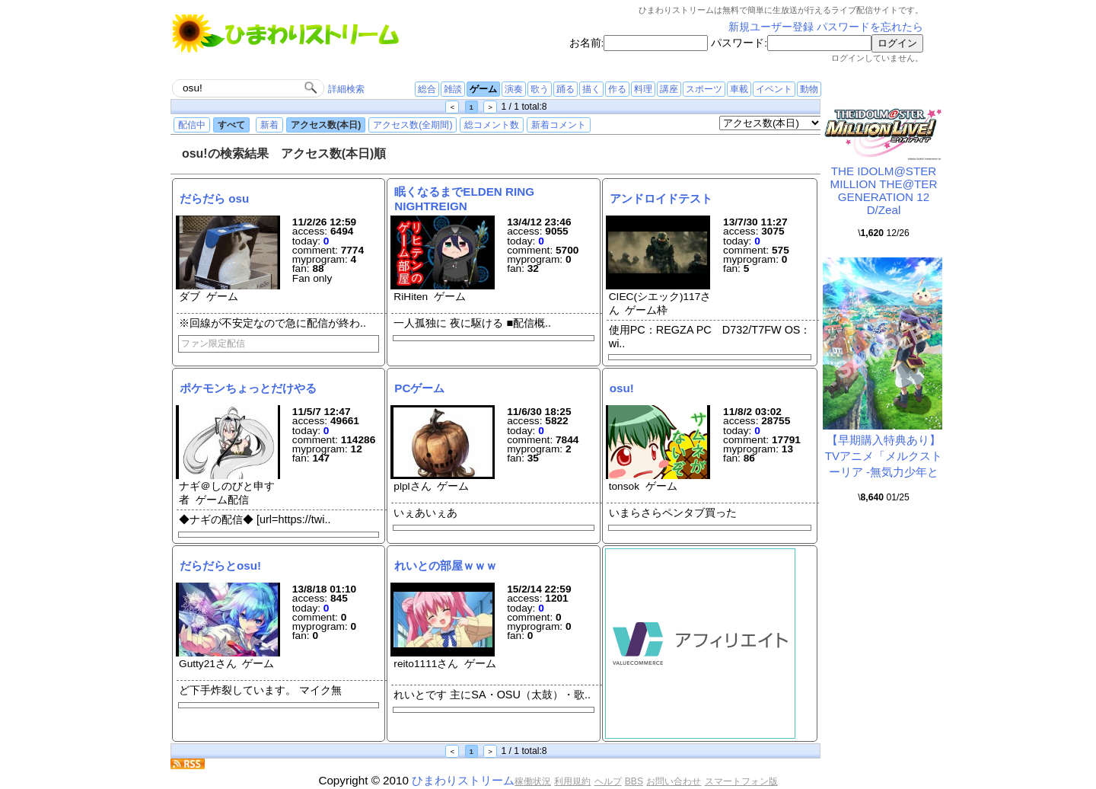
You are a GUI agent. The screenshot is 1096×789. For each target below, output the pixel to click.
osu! (622, 388)
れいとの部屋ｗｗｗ (445, 565)
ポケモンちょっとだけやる (248, 388)
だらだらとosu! (220, 565)
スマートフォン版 (741, 781)
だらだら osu (214, 198)
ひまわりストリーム (463, 780)
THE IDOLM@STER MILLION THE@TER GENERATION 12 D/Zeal (884, 190)
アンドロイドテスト (661, 198)
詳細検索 (346, 89)
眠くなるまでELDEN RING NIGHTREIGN (464, 198)
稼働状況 (533, 781)
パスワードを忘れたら (870, 27)
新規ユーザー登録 (771, 27)
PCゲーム (419, 388)
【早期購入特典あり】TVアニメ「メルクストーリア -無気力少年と (883, 455)
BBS (634, 781)
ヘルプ (608, 781)
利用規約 (572, 781)
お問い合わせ (673, 781)
